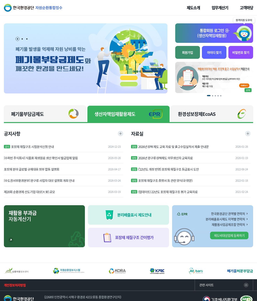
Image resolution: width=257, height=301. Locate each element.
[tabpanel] (85, 58)
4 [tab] (219, 97)
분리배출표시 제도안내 (134, 215)
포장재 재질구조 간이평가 (134, 237)
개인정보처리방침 (15, 285)
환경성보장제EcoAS (197, 113)
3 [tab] (27, 39)
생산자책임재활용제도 (114, 113)
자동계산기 (23, 216)
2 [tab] (22, 39)
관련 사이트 (206, 285)
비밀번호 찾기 (240, 52)
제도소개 (193, 8)
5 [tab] (222, 97)
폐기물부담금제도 (27, 113)
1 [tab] (18, 39)
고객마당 (246, 8)
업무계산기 (220, 8)
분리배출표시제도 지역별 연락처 (225, 219)
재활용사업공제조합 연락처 (228, 224)
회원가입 (187, 52)
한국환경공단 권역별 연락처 (228, 213)
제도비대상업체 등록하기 (229, 235)
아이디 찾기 (214, 52)
